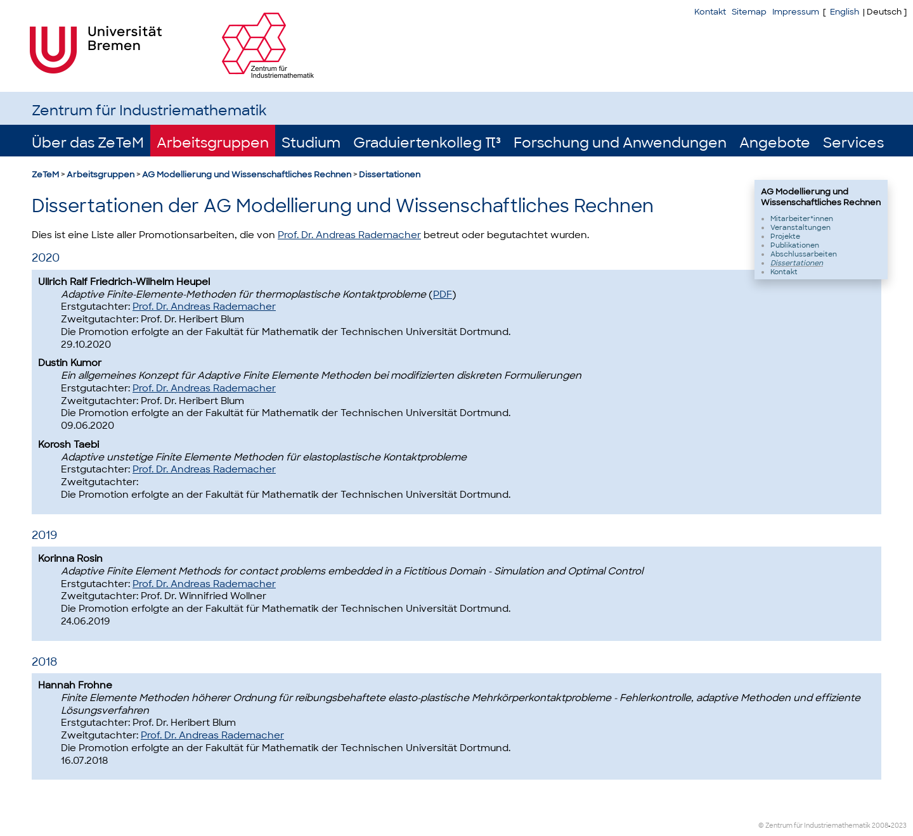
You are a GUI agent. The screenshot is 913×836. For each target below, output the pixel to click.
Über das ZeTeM (88, 143)
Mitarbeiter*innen (801, 218)
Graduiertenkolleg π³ (427, 143)
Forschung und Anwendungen (620, 143)
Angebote (774, 143)
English (844, 11)
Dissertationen (389, 174)
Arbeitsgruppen (213, 143)
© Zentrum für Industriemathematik (814, 825)
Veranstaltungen (800, 227)
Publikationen (794, 245)
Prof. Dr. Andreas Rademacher (349, 235)
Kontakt (710, 11)
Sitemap (749, 11)
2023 (899, 825)
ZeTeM (45, 174)
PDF (442, 294)
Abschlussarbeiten (803, 254)
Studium (311, 143)
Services (853, 143)
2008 (880, 825)
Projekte (785, 236)
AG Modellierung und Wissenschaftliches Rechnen (246, 174)
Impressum (795, 11)
